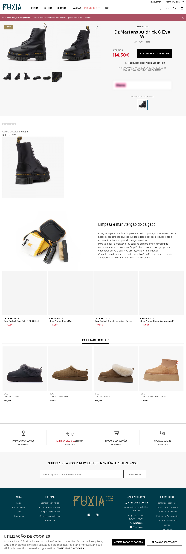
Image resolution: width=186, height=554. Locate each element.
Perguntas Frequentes (167, 503)
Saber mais (23, 444)
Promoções (49, 520)
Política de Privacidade (167, 516)
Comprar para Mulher (50, 512)
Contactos (19, 516)
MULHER (48, 8)
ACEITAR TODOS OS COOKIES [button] (128, 542)
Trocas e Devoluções (167, 520)
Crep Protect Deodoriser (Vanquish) (157, 321)
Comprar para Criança (49, 516)
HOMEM (34, 8)
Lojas (18, 503)
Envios (167, 525)
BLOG (106, 8)
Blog (19, 512)
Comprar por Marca (50, 503)
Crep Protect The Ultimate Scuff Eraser (113, 321)
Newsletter (155, 2)
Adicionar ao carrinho (154, 53)
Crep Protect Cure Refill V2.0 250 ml (21, 321)
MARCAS (77, 8)
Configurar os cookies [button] (70, 548)
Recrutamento (19, 507)
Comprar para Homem (49, 507)
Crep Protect (12, 318)
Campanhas (167, 529)
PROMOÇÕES (90, 8)
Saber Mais (70, 444)
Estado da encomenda (167, 507)
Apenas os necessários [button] (164, 542)
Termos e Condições (167, 512)
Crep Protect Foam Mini (60, 321)
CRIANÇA (61, 8)
